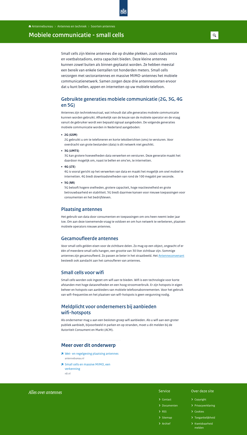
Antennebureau (41, 26)
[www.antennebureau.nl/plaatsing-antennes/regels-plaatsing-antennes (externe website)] (91, 356)
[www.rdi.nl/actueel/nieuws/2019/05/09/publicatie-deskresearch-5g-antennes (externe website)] (91, 369)
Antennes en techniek (72, 26)
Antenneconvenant (171, 256)
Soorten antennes (103, 26)
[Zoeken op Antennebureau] (214, 35)
